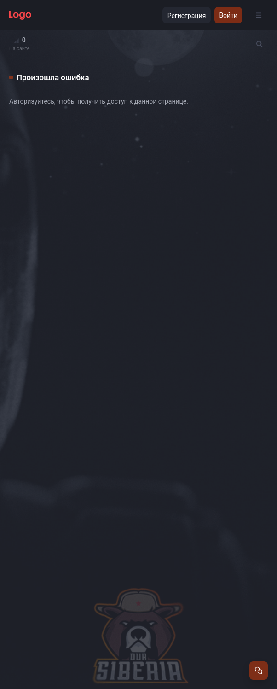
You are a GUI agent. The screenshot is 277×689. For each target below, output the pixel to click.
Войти (228, 15)
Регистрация (186, 15)
